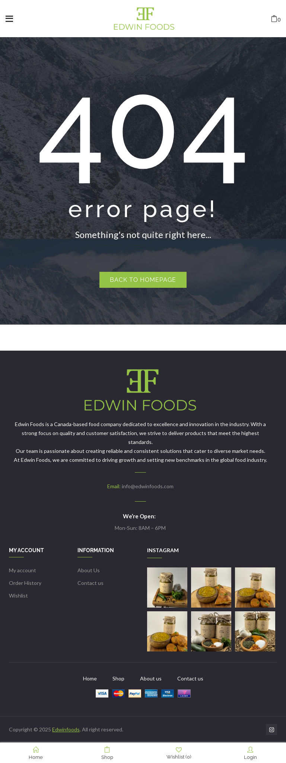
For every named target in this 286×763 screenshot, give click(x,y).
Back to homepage (143, 279)
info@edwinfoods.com (148, 486)
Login (250, 753)
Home (36, 753)
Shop (107, 753)
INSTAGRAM (163, 550)
